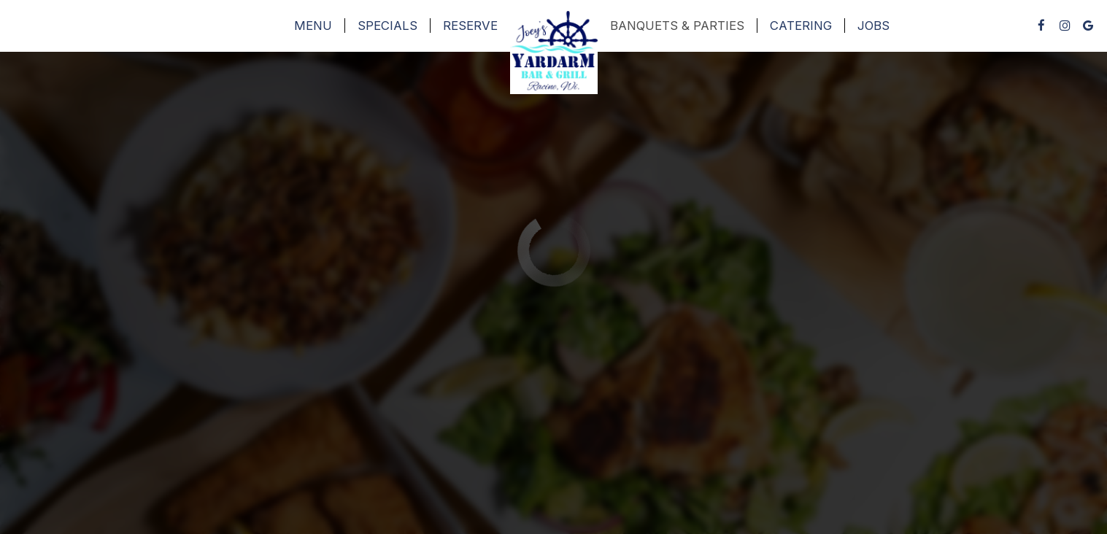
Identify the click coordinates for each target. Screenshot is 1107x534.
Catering (801, 25)
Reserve (470, 25)
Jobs (873, 25)
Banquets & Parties (677, 25)
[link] (554, 52)
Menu (313, 25)
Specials (387, 25)
